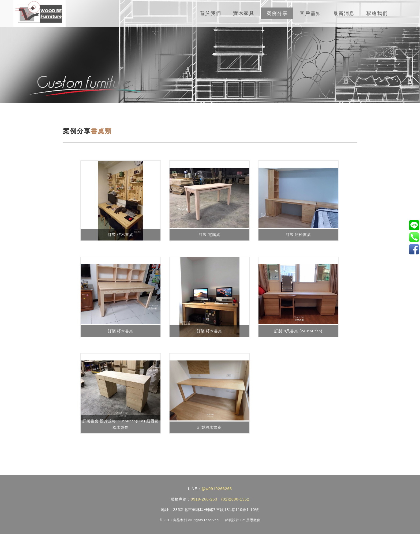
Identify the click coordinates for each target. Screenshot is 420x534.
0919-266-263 (204, 499)
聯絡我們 (377, 13)
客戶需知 (310, 13)
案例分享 (277, 13)
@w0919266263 (216, 489)
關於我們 (210, 13)
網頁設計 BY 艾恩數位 (242, 520)
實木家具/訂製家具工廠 (414, 249)
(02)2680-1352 (235, 499)
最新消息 (344, 13)
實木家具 (243, 13)
